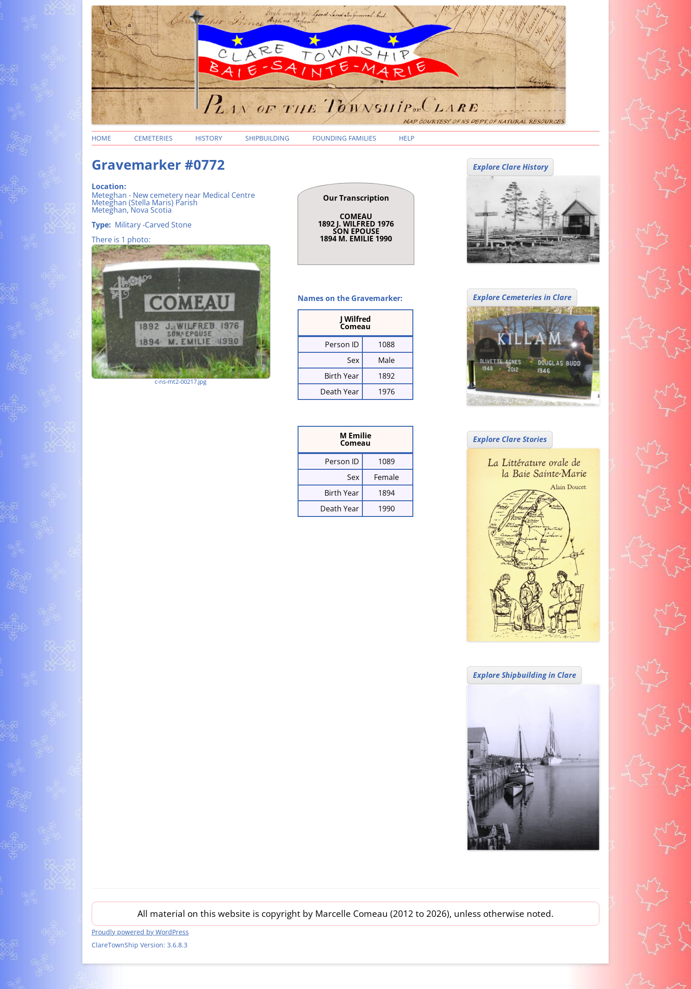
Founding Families (344, 138)
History (208, 138)
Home (101, 138)
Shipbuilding (267, 138)
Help (406, 138)
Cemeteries (153, 138)
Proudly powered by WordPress (140, 932)
